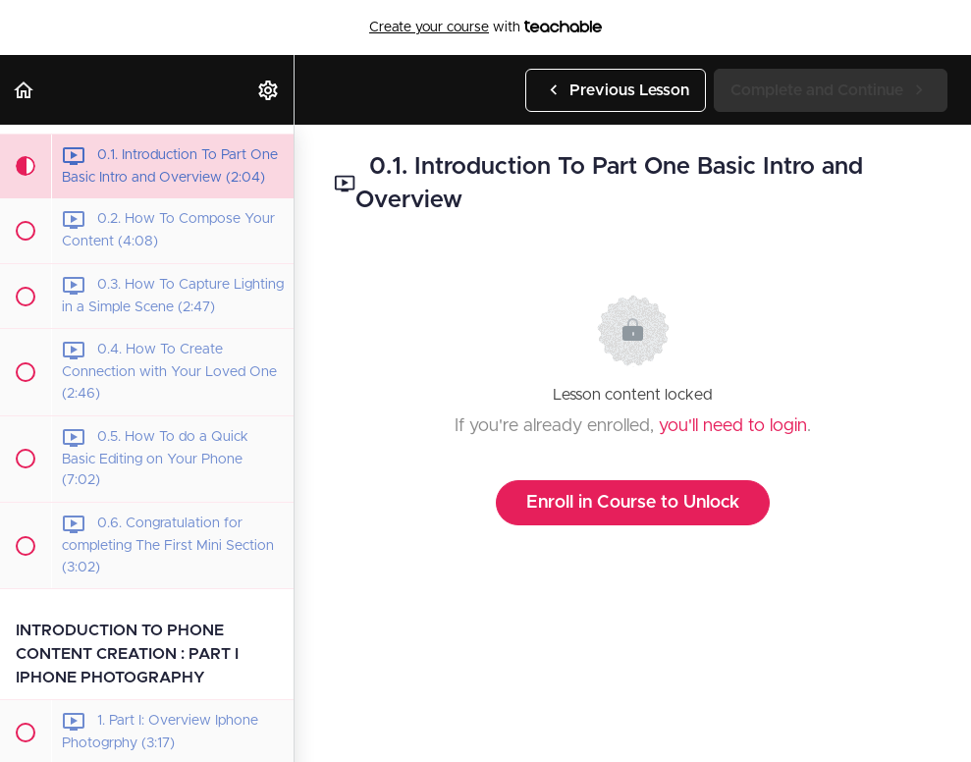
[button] (24, 90)
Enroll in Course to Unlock (632, 503)
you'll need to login (733, 426)
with (485, 27)
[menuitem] (269, 90)
